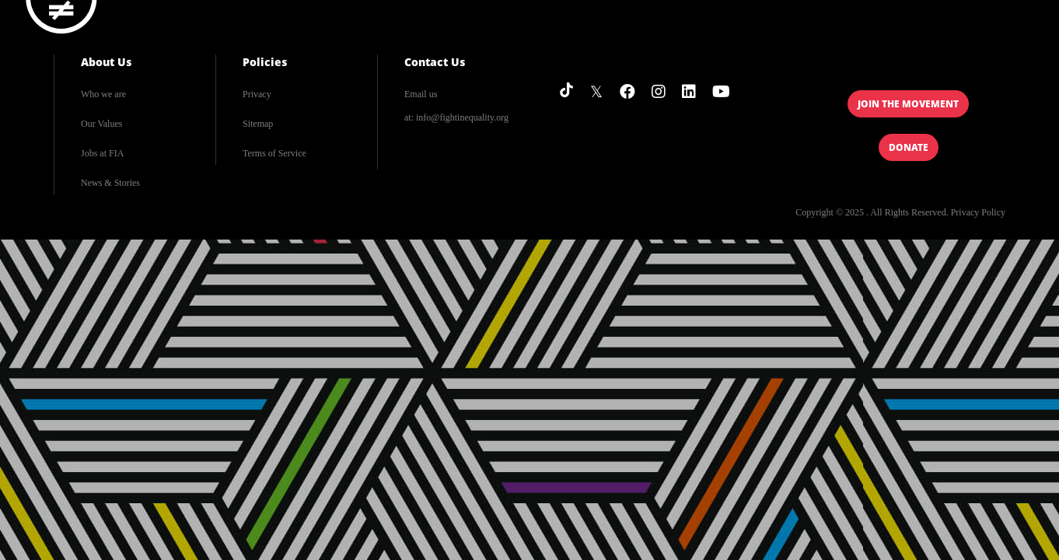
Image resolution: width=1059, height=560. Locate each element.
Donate (908, 147)
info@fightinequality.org (462, 117)
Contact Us (434, 61)
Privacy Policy (978, 212)
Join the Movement (908, 103)
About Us (106, 61)
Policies (265, 61)
